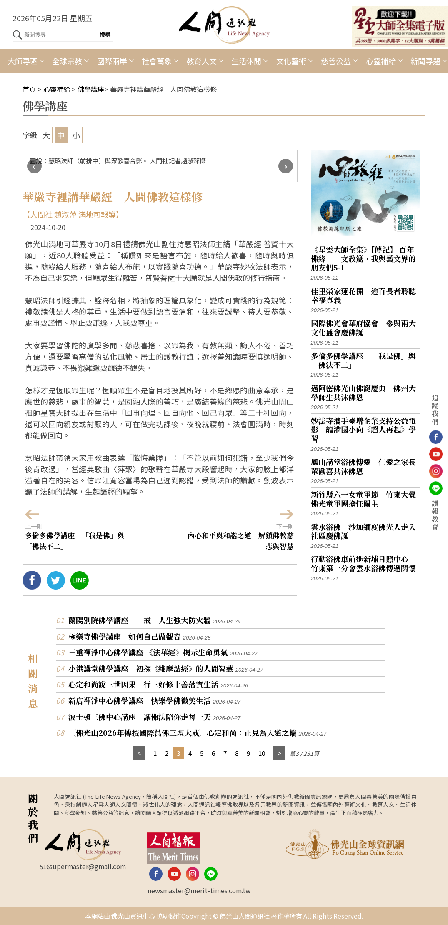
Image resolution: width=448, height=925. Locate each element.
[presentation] (34, 166)
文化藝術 (291, 60)
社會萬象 (157, 60)
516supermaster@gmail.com (83, 866)
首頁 (29, 89)
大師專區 (23, 60)
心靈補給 (381, 60)
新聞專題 (425, 60)
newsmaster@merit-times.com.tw (199, 890)
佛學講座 (91, 89)
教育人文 (202, 60)
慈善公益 (336, 60)
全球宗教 (67, 60)
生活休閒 (246, 60)
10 (261, 753)
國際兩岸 (112, 60)
